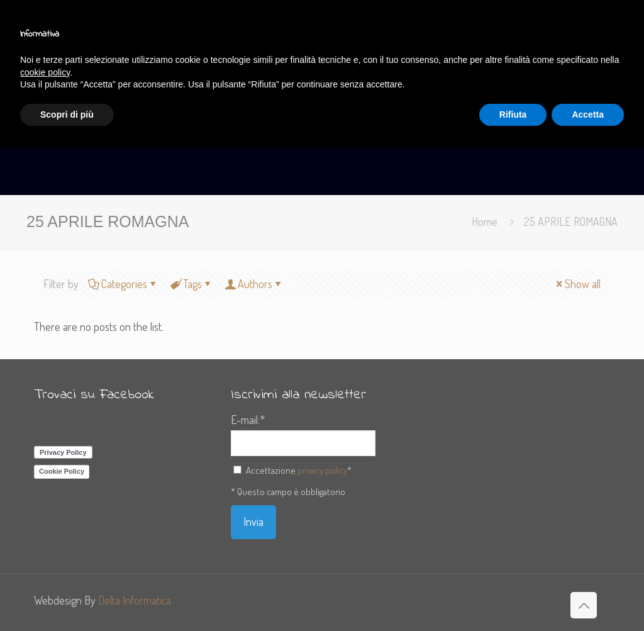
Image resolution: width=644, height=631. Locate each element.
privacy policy (322, 470)
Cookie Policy (61, 471)
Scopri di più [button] (67, 114)
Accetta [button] (588, 114)
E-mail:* (248, 420)
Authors (254, 284)
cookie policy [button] (45, 72)
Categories (123, 284)
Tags (191, 284)
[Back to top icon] (583, 605)
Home (484, 221)
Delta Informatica (134, 600)
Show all (577, 284)
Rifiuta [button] (513, 114)
